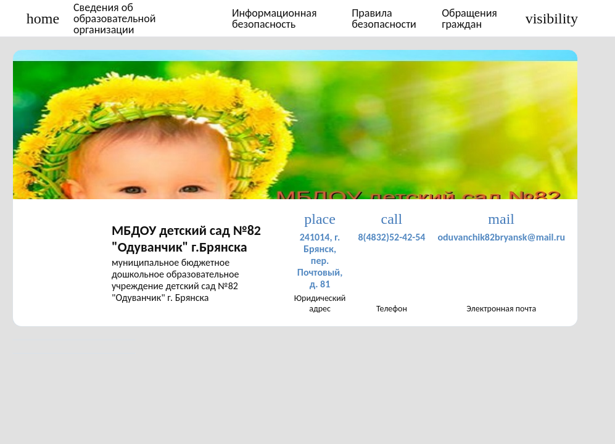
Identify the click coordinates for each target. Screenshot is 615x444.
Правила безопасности (384, 18)
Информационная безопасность (274, 18)
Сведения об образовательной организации (114, 18)
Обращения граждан (469, 18)
